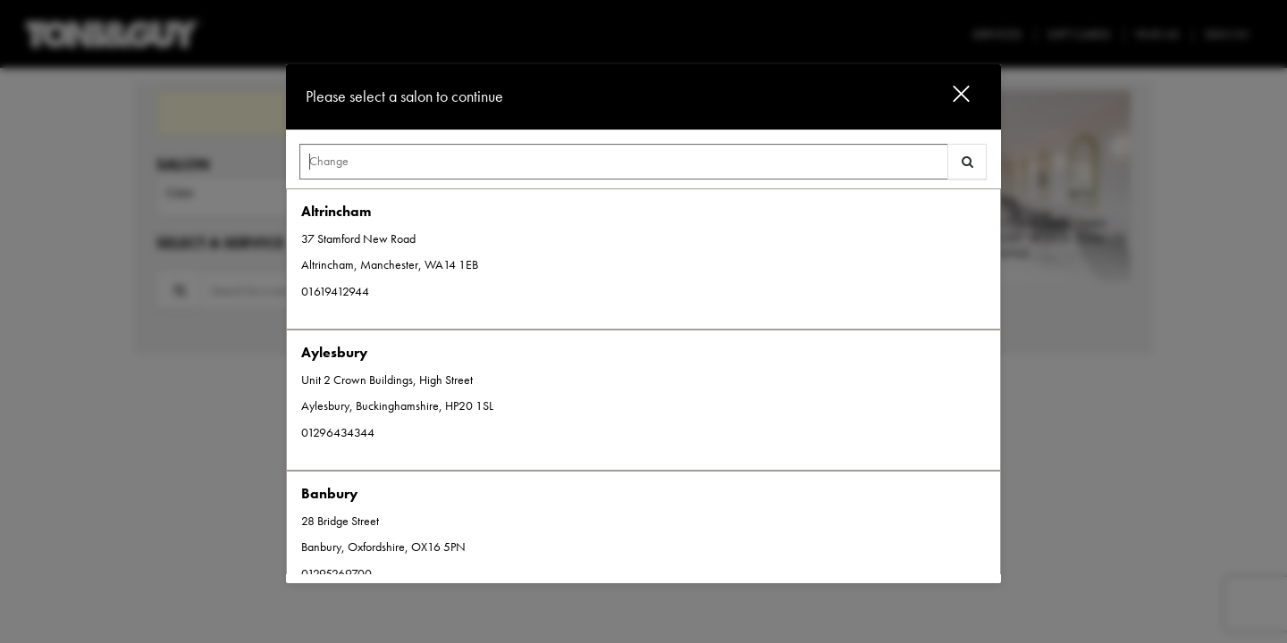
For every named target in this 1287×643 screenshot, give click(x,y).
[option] (643, 259)
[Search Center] (623, 162)
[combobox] (643, 166)
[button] (950, 97)
